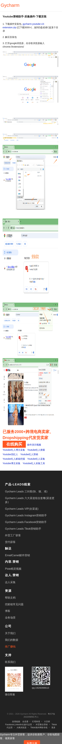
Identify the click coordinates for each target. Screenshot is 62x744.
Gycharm (10, 5)
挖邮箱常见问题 (14, 604)
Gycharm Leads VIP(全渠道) (21, 508)
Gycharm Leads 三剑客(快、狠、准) (26, 491)
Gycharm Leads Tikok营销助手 (23, 528)
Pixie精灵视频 (13, 568)
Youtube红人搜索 (36, 450)
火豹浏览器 (21, 727)
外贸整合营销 (42, 724)
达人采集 (10, 582)
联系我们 (10, 662)
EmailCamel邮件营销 (17, 555)
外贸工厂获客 (13, 535)
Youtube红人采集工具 (34, 463)
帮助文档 (10, 597)
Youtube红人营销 (29, 454)
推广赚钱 (10, 646)
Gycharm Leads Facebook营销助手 (26, 522)
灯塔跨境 (36, 721)
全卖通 (25, 721)
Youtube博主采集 (11, 463)
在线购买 (14, 444)
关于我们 (10, 633)
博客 (7, 611)
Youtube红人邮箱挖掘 (14, 459)
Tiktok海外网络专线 (38, 727)
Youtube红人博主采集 (14, 450)
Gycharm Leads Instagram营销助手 (26, 515)
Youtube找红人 (10, 454)
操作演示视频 (34, 444)
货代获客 (10, 542)
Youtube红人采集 (36, 459)
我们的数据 (11, 639)
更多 (53, 727)
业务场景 (10, 617)
